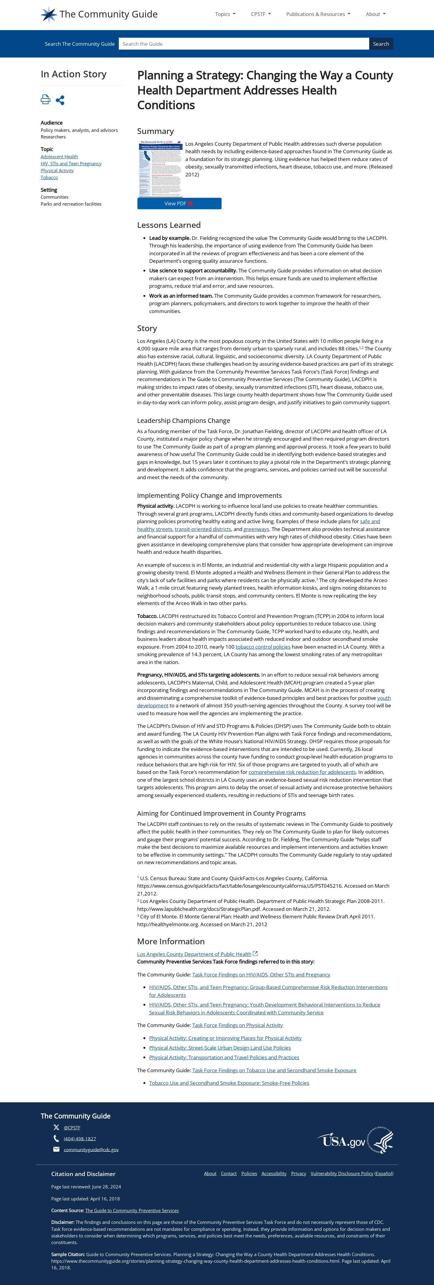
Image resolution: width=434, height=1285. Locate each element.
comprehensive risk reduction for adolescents (302, 771)
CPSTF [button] (259, 14)
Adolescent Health (59, 157)
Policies (249, 1173)
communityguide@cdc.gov (91, 1149)
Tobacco (49, 177)
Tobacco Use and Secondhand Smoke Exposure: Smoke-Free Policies (229, 1082)
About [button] (373, 14)
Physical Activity (57, 170)
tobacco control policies (263, 646)
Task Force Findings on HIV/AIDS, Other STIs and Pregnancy (261, 974)
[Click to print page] (45, 100)
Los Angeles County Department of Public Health (197, 954)
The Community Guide (99, 15)
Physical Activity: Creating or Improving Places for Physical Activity (225, 1038)
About (210, 1173)
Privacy (298, 1173)
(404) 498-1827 (80, 1138)
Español (384, 1173)
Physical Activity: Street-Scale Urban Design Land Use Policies (220, 1047)
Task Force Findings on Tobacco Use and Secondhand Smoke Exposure (274, 1070)
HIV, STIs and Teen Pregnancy (71, 163)
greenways (256, 529)
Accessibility (274, 1173)
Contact (229, 1173)
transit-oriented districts (203, 529)
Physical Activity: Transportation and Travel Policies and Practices (224, 1057)
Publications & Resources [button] (316, 14)
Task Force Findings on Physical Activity (237, 1025)
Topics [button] (223, 14)
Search (381, 43)
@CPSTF (72, 1128)
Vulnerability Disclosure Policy (342, 1173)
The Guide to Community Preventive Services (132, 1210)
